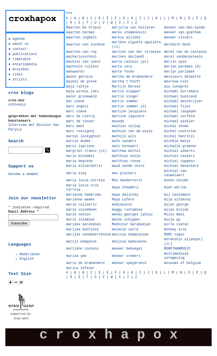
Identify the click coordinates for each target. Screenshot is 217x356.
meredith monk (177, 45)
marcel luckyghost (83, 136)
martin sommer (125, 101)
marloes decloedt (128, 57)
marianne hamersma (83, 195)
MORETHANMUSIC (177, 249)
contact (19, 49)
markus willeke (126, 38)
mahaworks (75, 72)
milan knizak (176, 210)
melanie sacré (125, 229)
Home (69, 12)
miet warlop (175, 187)
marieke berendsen (83, 224)
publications (24, 54)
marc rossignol (80, 131)
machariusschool (81, 57)
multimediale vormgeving (176, 256)
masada (118, 121)
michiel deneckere (181, 166)
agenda (18, 39)
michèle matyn (177, 141)
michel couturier (180, 131)
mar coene (75, 101)
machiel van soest (83, 62)
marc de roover (80, 121)
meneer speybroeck (129, 263)
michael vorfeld (179, 116)
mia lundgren (176, 87)
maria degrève (79, 161)
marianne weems (80, 200)
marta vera (122, 67)
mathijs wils (124, 136)
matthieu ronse (126, 161)
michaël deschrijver (183, 101)
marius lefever (80, 268)
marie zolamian (80, 220)
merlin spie (175, 62)
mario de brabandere (85, 263)
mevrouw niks (176, 82)
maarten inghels (81, 38)
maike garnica (79, 77)
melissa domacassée (130, 235)
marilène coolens (82, 249)
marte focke (123, 72)
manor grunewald (81, 97)
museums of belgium (182, 263)
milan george (176, 205)
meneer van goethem (182, 32)
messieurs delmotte (182, 77)
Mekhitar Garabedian (131, 224)
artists (19, 80)
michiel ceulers (179, 156)
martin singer (125, 97)
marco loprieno (80, 146)
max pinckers (124, 173)
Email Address (23, 212)
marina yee (76, 256)
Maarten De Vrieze (83, 28)
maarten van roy (81, 52)
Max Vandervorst (127, 180)
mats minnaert (125, 146)
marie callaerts (81, 205)
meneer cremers (126, 256)
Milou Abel (174, 215)
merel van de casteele (185, 52)
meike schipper (126, 220)
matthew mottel (126, 151)
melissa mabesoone (129, 242)
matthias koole (126, 156)
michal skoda (176, 126)
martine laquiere (128, 116)
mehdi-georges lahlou (132, 215)
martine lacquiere (129, 111)
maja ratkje (77, 87)
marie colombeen (81, 210)
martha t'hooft (126, 82)
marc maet (75, 126)
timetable (21, 59)
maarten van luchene (85, 45)
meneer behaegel (127, 249)
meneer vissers (178, 38)
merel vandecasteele (183, 57)
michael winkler (179, 121)
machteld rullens (82, 67)
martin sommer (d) (129, 106)
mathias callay (126, 126)
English (26, 259)
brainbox (20, 69)
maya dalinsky (125, 195)
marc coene (76, 111)
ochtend (17, 105)
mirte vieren (176, 224)
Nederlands (29, 254)
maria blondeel (80, 156)
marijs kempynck (81, 242)
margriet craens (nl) (86, 151)
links (17, 75)
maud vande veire (128, 166)
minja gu (172, 220)
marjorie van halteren (133, 28)
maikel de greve (81, 82)
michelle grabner (180, 146)
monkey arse (175, 229)
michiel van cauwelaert (175, 173)
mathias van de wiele (132, 131)
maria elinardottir (84, 166)
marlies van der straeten (136, 52)
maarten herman (80, 32)
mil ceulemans (177, 195)
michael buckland (180, 97)
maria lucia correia (85, 180)
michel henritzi (179, 136)
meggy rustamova (127, 210)
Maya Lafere (123, 200)
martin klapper (126, 91)
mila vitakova (177, 200)
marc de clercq (80, 116)
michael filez (177, 106)
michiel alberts (179, 151)
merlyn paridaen (179, 72)
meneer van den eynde (184, 28)
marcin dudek (78, 141)
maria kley (76, 173)
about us (20, 44)
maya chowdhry (125, 187)
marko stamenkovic (129, 32)
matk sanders (124, 141)
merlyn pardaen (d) (182, 67)
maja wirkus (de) (82, 91)
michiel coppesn (179, 161)
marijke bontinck (82, 229)
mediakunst (122, 205)
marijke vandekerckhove (88, 235)
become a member (23, 174)
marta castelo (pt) (130, 62)
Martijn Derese (126, 87)
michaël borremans (181, 91)
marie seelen (78, 215)
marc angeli (77, 106)
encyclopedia (24, 64)
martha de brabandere (132, 77)
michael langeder (180, 111)
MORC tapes (174, 235)
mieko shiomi (176, 180)
